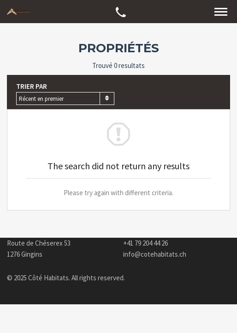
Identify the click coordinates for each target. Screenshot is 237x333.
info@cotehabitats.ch (154, 254)
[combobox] (65, 98)
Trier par (31, 86)
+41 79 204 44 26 (145, 243)
